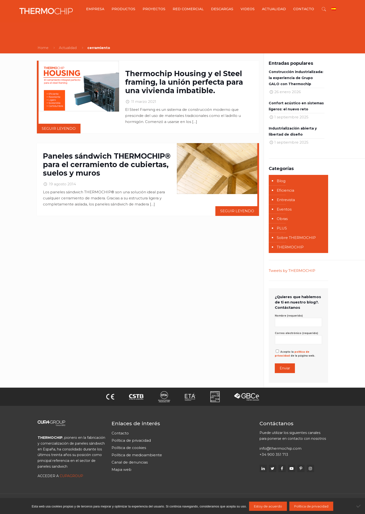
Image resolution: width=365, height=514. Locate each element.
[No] (359, 506)
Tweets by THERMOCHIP (292, 270)
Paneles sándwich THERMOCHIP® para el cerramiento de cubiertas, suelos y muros (106, 165)
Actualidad (68, 48)
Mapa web (121, 469)
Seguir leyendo (59, 128)
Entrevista (286, 199)
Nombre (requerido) (298, 320)
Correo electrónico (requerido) (298, 338)
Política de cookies (129, 447)
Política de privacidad (131, 440)
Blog (281, 181)
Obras (282, 218)
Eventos (284, 209)
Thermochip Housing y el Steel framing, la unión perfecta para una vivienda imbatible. (184, 82)
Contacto (120, 433)
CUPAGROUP (71, 476)
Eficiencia (285, 190)
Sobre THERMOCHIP (296, 237)
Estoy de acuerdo (268, 506)
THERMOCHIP (290, 247)
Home (43, 48)
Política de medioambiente (137, 455)
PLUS (282, 228)
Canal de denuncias (130, 462)
